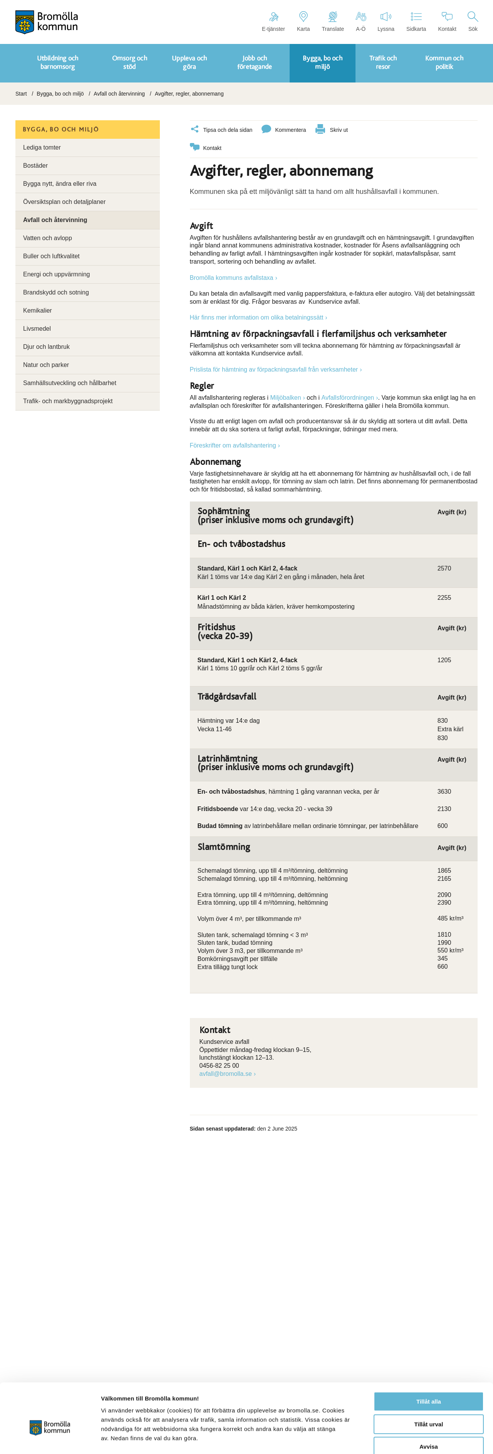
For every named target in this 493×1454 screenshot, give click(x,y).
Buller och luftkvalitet (51, 256)
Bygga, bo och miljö (60, 94)
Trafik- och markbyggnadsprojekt (67, 401)
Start (21, 94)
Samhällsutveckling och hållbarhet (69, 383)
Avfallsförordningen (348, 397)
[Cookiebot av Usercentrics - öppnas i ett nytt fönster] (50, 1439)
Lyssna (385, 21)
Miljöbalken (285, 397)
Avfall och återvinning (119, 94)
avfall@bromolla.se (226, 1073)
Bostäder (35, 165)
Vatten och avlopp (47, 238)
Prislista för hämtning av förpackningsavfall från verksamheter (274, 369)
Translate (333, 21)
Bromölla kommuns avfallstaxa (231, 277)
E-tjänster (273, 21)
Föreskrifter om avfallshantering (233, 445)
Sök (473, 21)
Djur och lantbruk (46, 346)
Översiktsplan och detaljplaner (64, 202)
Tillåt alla (428, 1359)
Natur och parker (46, 365)
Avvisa (428, 1405)
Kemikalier (37, 310)
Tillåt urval (428, 1382)
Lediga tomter (42, 147)
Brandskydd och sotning (56, 292)
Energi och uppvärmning (56, 274)
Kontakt (447, 21)
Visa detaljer (418, 1438)
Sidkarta (416, 21)
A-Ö (361, 21)
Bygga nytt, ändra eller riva (59, 183)
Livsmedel (37, 328)
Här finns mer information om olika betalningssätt (257, 317)
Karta (303, 21)
